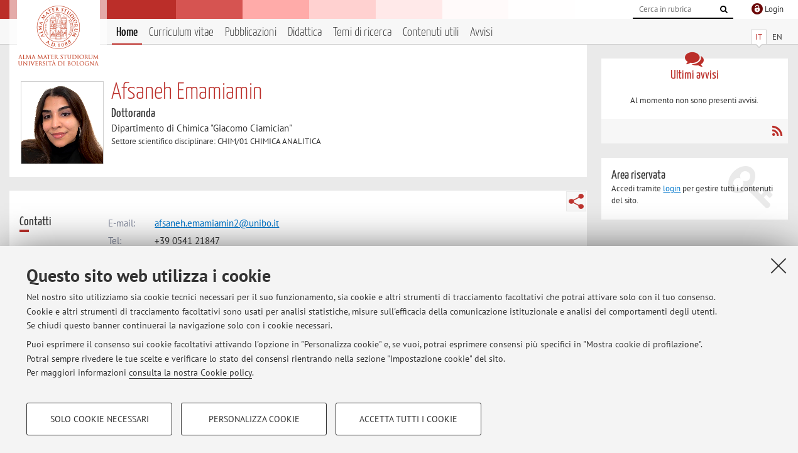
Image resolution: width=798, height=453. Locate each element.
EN (777, 36)
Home (127, 32)
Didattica (305, 32)
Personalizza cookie (254, 419)
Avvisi (481, 32)
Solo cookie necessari (99, 419)
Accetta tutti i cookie (408, 419)
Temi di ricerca (362, 32)
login (671, 188)
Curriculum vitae (181, 32)
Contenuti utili (431, 32)
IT (758, 36)
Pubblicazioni (250, 32)
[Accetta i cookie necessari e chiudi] (778, 265)
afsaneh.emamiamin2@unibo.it (217, 223)
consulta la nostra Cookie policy (190, 372)
